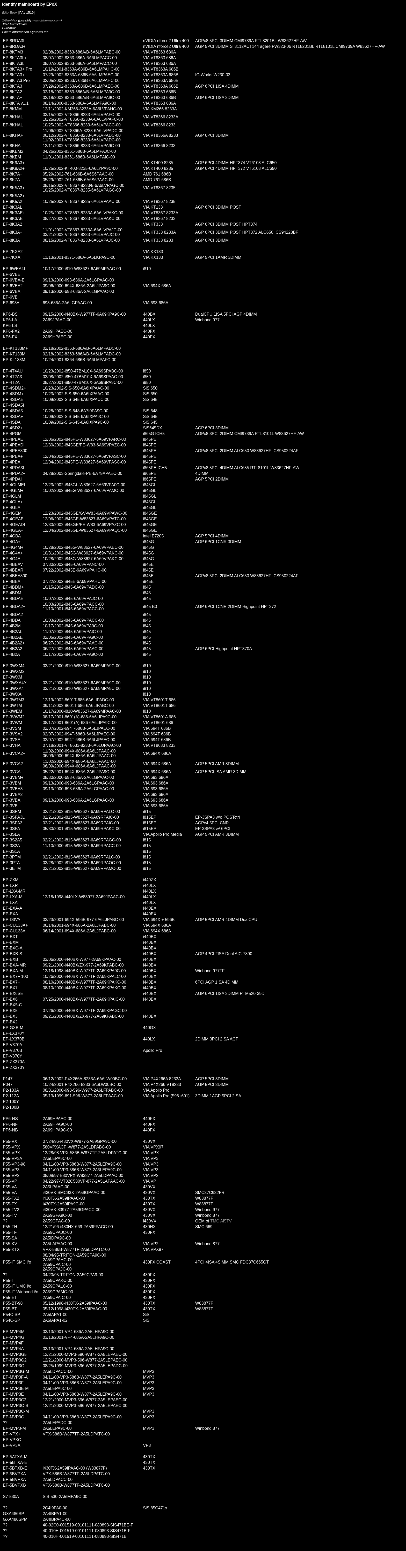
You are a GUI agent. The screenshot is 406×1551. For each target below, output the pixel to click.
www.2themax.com (46, 20)
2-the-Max (9, 20)
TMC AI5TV (221, 1221)
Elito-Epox (9, 12)
